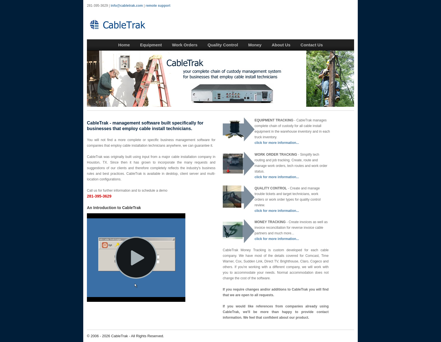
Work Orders (184, 44)
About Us (281, 44)
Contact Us (312, 44)
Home (124, 44)
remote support (158, 6)
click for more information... (277, 143)
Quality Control (223, 44)
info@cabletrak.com (127, 6)
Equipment (151, 44)
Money (255, 44)
